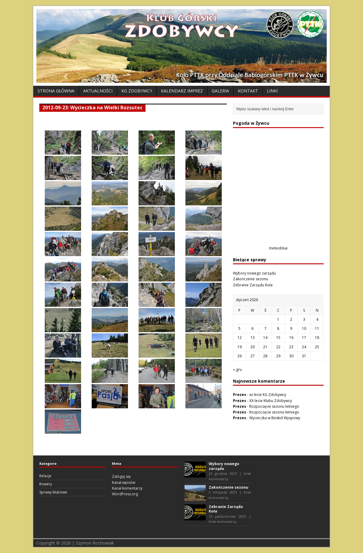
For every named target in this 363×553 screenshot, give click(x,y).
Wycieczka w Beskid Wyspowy (274, 417)
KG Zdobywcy (136, 91)
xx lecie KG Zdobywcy (267, 394)
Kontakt (248, 91)
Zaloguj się (121, 476)
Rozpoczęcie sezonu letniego (274, 406)
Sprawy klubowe (53, 492)
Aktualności (98, 91)
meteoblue (278, 248)
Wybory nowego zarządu (254, 273)
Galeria (220, 91)
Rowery (45, 484)
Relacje (45, 475)
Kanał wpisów (123, 482)
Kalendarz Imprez (182, 91)
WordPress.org (125, 494)
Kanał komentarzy (127, 488)
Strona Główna (56, 91)
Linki (272, 91)
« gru (237, 369)
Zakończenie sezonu (250, 278)
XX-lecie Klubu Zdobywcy (270, 400)
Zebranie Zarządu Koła (253, 285)
